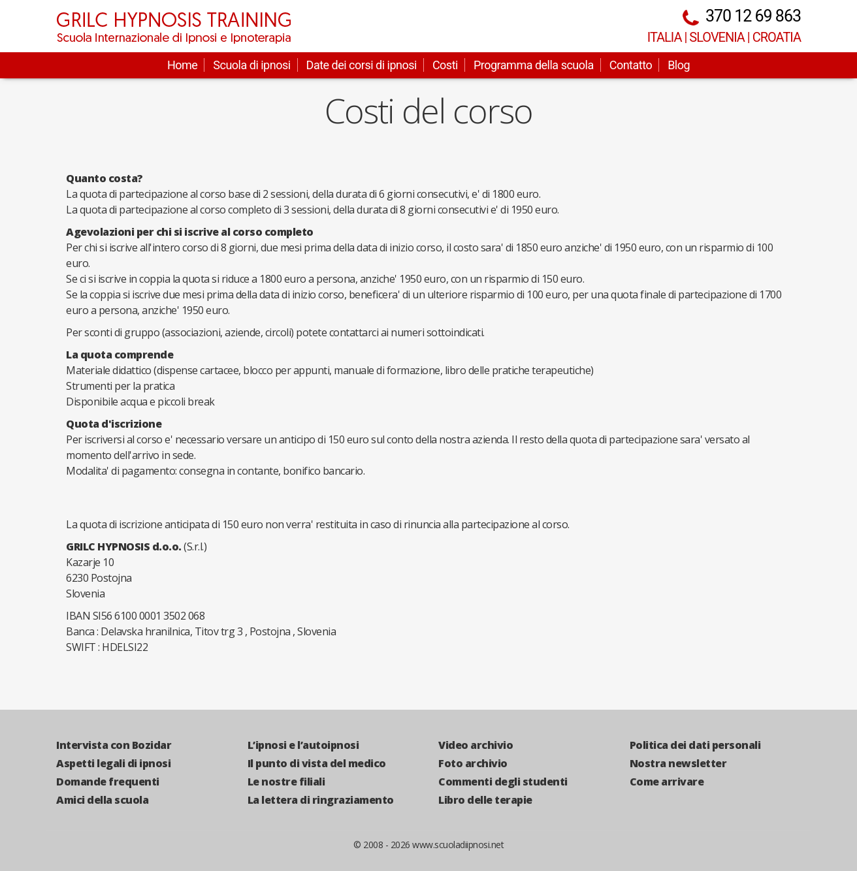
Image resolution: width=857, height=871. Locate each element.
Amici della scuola (102, 800)
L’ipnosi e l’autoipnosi (303, 745)
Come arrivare (667, 781)
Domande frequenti (107, 781)
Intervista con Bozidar (113, 745)
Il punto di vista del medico (317, 763)
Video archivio (475, 745)
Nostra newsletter (678, 763)
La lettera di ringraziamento (321, 800)
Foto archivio (473, 763)
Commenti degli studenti (503, 781)
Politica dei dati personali (695, 745)
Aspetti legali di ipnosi (113, 763)
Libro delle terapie (485, 800)
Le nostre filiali (286, 781)
